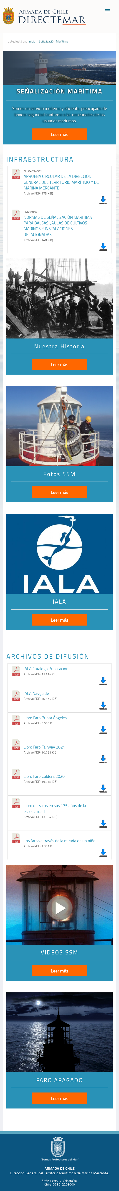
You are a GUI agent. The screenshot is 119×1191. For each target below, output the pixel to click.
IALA (59, 601)
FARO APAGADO (59, 1080)
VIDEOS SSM (59, 952)
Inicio (31, 41)
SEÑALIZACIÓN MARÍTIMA (60, 91)
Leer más (59, 134)
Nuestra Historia (59, 346)
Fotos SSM (59, 474)
